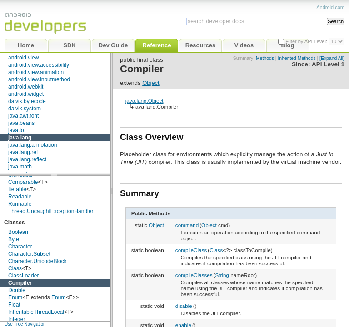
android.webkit (25, 87)
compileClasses (194, 275)
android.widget (26, 94)
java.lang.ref (23, 152)
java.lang (19, 137)
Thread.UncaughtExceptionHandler (50, 211)
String (222, 275)
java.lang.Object (144, 101)
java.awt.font (23, 116)
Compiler (20, 283)
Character (20, 246)
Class (15, 268)
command (187, 225)
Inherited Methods (296, 58)
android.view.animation (36, 72)
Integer (16, 319)
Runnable (19, 204)
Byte (13, 239)
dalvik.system (24, 108)
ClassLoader (23, 275)
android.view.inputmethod (39, 79)
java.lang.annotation (32, 145)
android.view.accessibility (38, 65)
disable (183, 306)
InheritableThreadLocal (36, 312)
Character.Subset (29, 254)
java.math (20, 167)
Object (151, 82)
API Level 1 (328, 64)
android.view (23, 57)
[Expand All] (331, 58)
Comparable (23, 182)
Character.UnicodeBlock (37, 261)
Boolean (18, 232)
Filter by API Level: (307, 41)
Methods (265, 58)
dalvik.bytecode (27, 101)
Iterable (17, 189)
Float (14, 305)
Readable (19, 196)
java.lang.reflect (27, 159)
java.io (16, 130)
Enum (15, 297)
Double (16, 290)
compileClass (191, 250)
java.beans (21, 123)
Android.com (330, 7)
